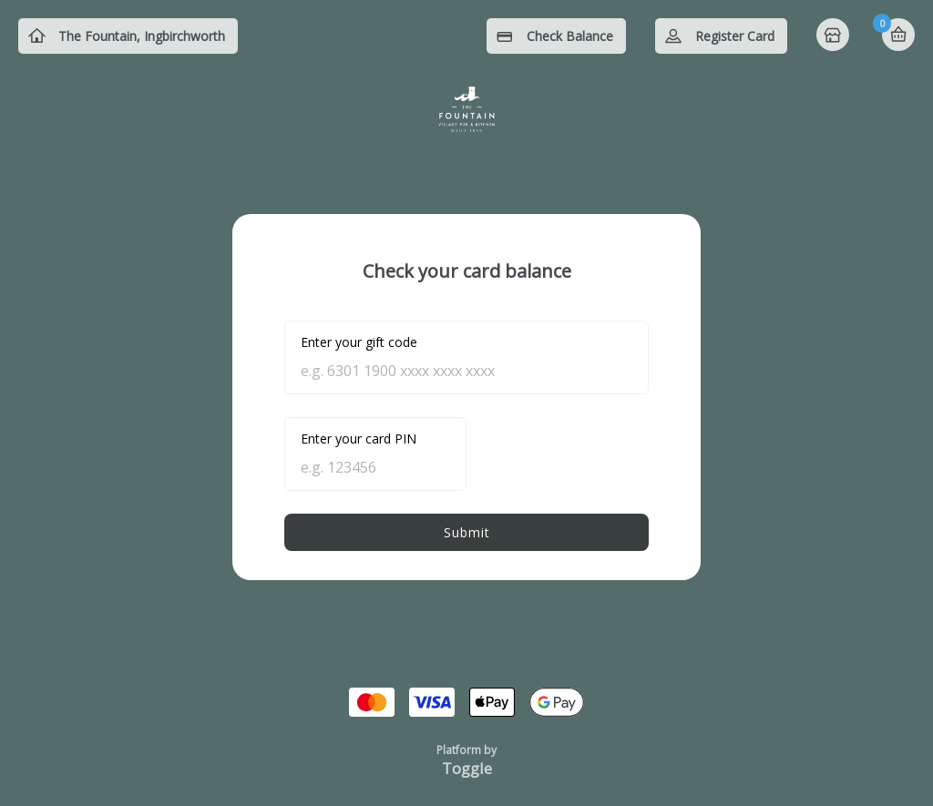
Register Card (734, 36)
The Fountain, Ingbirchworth (141, 36)
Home (834, 36)
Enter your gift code (359, 342)
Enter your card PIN (358, 438)
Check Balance (570, 36)
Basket (898, 34)
